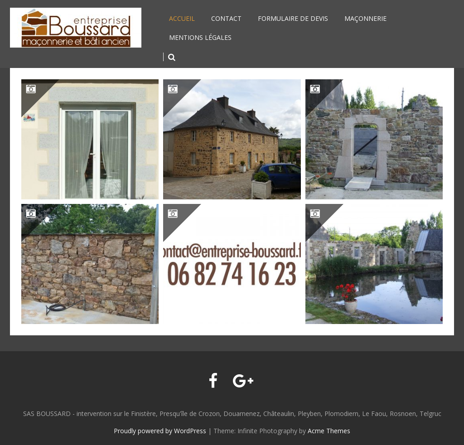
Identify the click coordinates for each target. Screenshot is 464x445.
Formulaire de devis (293, 18)
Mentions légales (200, 37)
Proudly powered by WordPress (160, 430)
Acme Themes (329, 430)
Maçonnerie (365, 18)
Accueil (182, 18)
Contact (226, 18)
